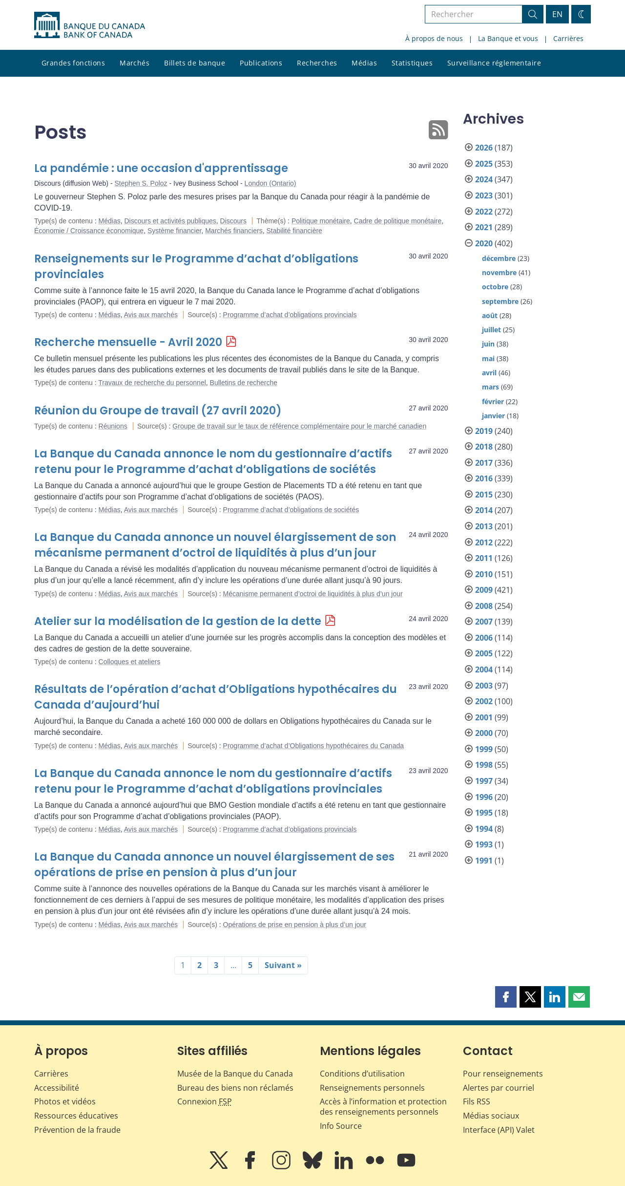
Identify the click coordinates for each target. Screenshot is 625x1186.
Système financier (174, 231)
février (493, 401)
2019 (484, 431)
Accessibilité (56, 1087)
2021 (484, 227)
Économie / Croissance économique (89, 231)
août (490, 315)
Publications (261, 62)
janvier (493, 415)
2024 (484, 179)
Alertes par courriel (498, 1087)
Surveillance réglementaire (494, 62)
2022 (484, 211)
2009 (484, 589)
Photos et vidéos (65, 1101)
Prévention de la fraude (77, 1129)
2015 (484, 494)
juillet (491, 329)
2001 (484, 717)
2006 (484, 637)
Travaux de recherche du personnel (152, 383)
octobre (495, 286)
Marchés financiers (234, 231)
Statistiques (412, 62)
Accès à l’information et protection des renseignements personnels (383, 1106)
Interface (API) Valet (499, 1129)
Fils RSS (476, 1101)
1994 (484, 828)
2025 (484, 163)
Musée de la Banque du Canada (235, 1073)
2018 (484, 446)
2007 (484, 621)
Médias (364, 62)
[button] (506, 997)
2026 (484, 147)
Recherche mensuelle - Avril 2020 (128, 342)
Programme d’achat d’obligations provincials (290, 315)
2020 (484, 243)
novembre (499, 272)
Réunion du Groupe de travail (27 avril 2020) (158, 410)
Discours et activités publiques (170, 221)
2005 (484, 653)
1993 (484, 844)
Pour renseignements (503, 1073)
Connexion (204, 1101)
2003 (484, 685)
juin (488, 343)
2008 (484, 606)
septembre (500, 301)
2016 (484, 478)
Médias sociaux (491, 1115)
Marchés (134, 62)
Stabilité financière (294, 231)
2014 (484, 510)
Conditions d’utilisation (362, 1073)
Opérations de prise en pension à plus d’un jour (294, 924)
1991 (484, 860)
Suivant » (283, 965)
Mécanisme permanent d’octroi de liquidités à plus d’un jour (313, 594)
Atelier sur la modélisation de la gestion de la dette (177, 621)
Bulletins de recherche (244, 383)
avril (489, 372)
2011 (484, 558)
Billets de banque (194, 62)
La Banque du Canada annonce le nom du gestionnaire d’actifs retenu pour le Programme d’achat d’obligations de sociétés (213, 461)
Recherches (317, 62)
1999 (484, 749)
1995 (484, 812)
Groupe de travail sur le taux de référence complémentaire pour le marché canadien (299, 426)
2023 (484, 195)
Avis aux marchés (151, 315)
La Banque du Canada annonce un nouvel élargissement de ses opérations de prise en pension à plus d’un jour (214, 864)
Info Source (341, 1126)
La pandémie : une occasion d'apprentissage (161, 168)
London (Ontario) (270, 183)
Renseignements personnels (372, 1087)
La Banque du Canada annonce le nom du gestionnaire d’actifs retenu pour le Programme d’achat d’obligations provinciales (213, 781)
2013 (484, 526)
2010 (484, 574)
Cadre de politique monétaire (398, 221)
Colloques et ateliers (130, 662)
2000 (484, 733)
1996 (484, 797)
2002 (484, 701)
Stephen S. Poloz (140, 183)
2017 (484, 462)
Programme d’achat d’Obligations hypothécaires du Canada (313, 746)
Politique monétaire (321, 221)
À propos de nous (434, 38)
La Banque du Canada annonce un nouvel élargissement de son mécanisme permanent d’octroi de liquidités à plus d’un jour (215, 545)
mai (488, 358)
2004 (484, 669)
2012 (484, 542)
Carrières (568, 38)
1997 (484, 781)
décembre (499, 258)
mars (490, 386)
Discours (233, 221)
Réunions (113, 426)
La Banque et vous (508, 38)
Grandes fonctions (73, 62)
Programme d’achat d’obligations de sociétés (291, 510)
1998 (484, 764)
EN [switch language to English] (557, 14)
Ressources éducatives (76, 1115)
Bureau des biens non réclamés (235, 1087)
